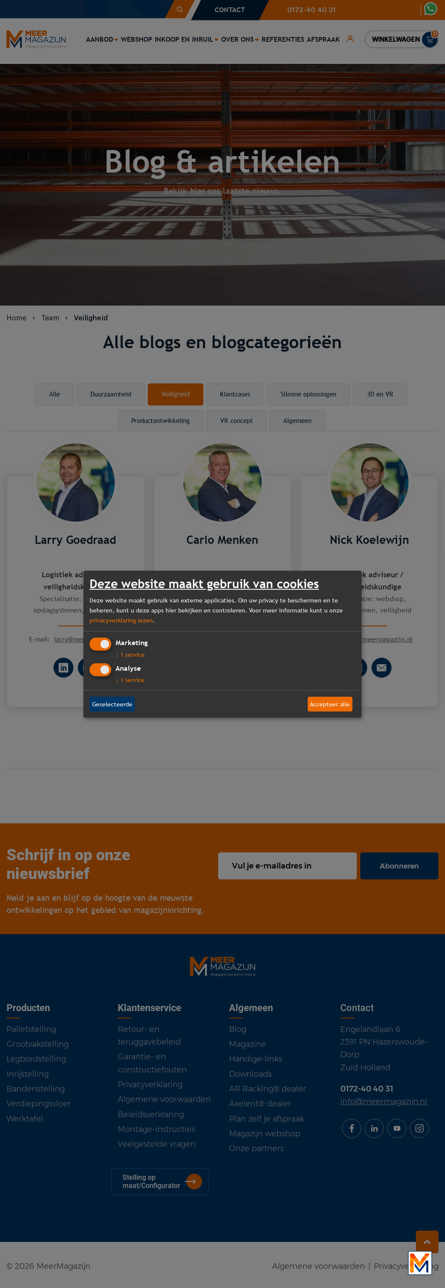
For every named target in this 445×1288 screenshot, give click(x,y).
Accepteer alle (330, 703)
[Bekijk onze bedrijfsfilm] (420, 1263)
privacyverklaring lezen (121, 619)
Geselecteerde (112, 703)
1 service (130, 654)
